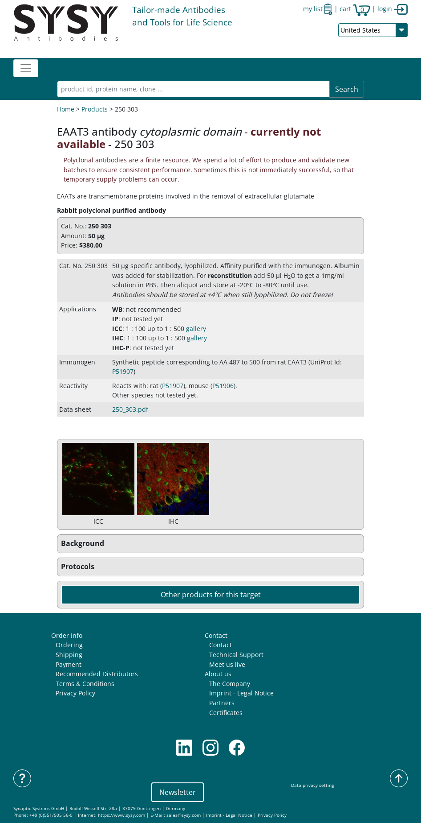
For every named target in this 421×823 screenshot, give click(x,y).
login (392, 8)
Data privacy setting (312, 785)
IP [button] (115, 318)
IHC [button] (117, 338)
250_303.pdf (130, 409)
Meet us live (227, 664)
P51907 (123, 371)
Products (94, 109)
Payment (68, 664)
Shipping (69, 654)
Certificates (226, 712)
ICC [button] (117, 328)
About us (218, 674)
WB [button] (117, 309)
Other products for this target (211, 595)
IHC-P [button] (121, 347)
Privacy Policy (75, 693)
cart (355, 8)
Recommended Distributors (97, 674)
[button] (210, 543)
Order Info (66, 635)
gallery (196, 328)
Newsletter (177, 792)
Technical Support (236, 654)
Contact (216, 635)
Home (65, 109)
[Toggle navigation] (25, 68)
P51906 (223, 385)
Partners (222, 703)
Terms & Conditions (85, 683)
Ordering (69, 645)
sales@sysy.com (183, 815)
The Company (229, 683)
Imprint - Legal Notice (241, 693)
